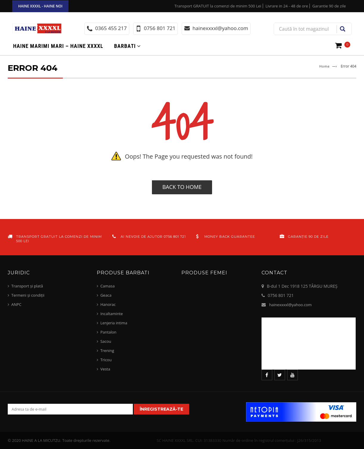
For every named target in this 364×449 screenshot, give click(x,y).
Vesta (105, 369)
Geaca (105, 295)
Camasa (107, 286)
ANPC (16, 304)
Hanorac (108, 304)
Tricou (106, 359)
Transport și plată (27, 286)
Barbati (125, 46)
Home (324, 66)
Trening (107, 350)
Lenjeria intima (113, 323)
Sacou (105, 341)
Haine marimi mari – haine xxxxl (58, 46)
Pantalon (108, 332)
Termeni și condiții (27, 295)
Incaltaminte (111, 313)
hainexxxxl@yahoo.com (290, 304)
